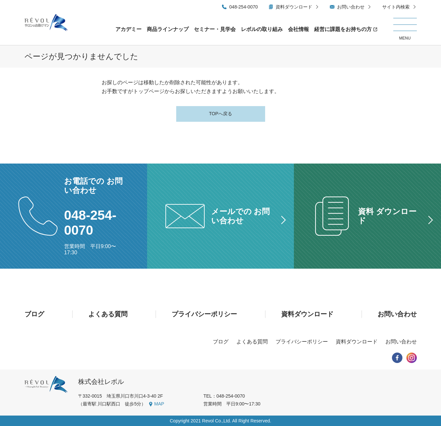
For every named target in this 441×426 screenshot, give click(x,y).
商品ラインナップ (168, 29)
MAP (159, 403)
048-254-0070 (243, 6)
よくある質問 (107, 314)
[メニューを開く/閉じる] (405, 29)
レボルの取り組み (262, 29)
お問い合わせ (351, 6)
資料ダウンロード (294, 6)
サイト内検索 (396, 6)
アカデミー (128, 29)
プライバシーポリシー (204, 314)
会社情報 (298, 29)
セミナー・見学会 (215, 29)
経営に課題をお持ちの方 (343, 29)
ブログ (34, 314)
